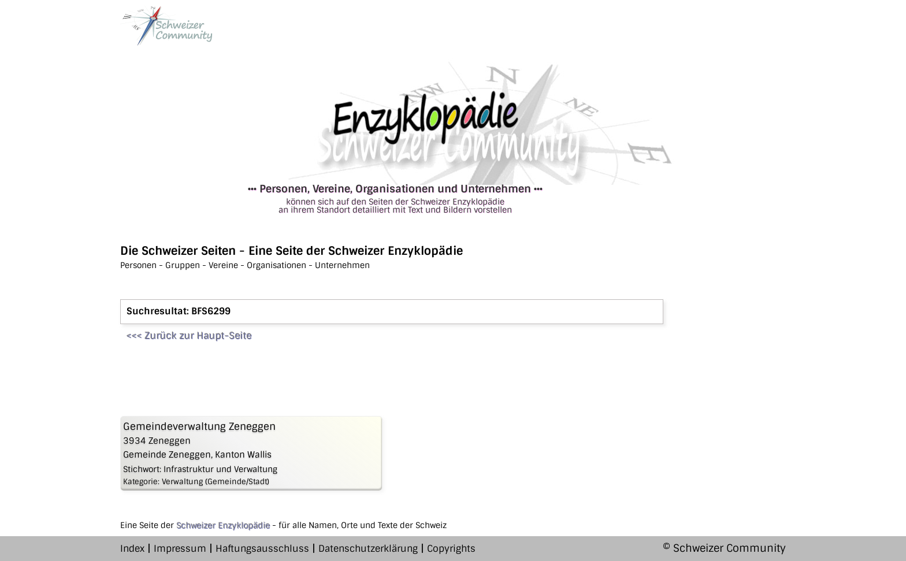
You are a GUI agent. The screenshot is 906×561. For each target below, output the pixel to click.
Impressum (180, 549)
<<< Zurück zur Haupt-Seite (188, 335)
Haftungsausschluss (262, 549)
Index (132, 549)
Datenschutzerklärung (368, 549)
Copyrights (451, 549)
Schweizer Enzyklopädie (223, 525)
